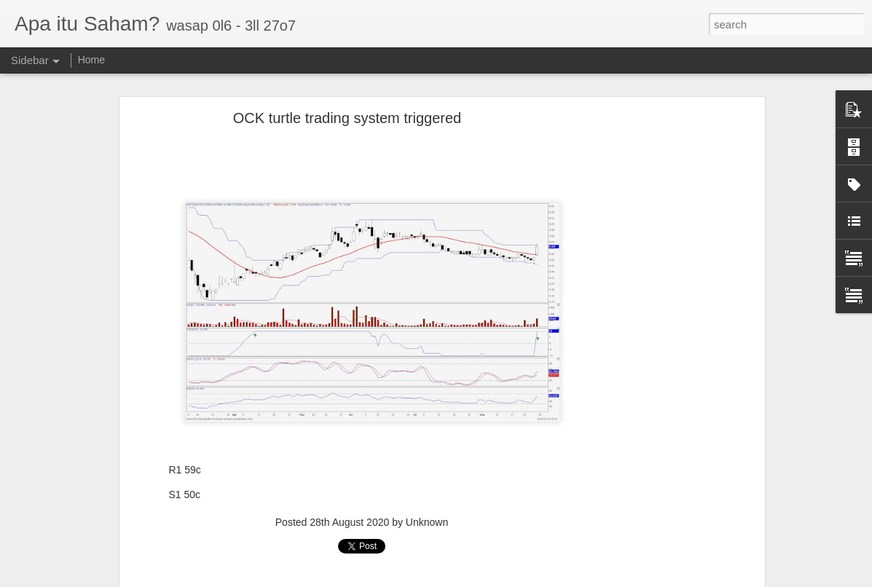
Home (91, 60)
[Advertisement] (635, 346)
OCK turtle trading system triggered (347, 118)
